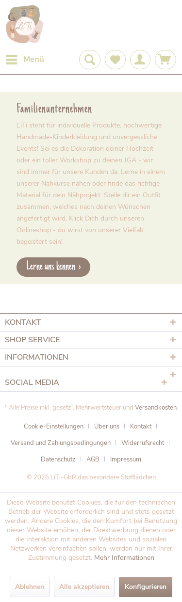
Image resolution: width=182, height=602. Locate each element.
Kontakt (140, 426)
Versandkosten (156, 407)
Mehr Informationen (124, 557)
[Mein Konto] (140, 59)
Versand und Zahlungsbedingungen (61, 443)
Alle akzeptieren (84, 586)
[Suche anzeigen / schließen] (89, 59)
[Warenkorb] (165, 59)
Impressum (125, 459)
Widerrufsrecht (142, 443)
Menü (25, 58)
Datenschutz (58, 459)
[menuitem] (24, 59)
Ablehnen (29, 586)
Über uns (106, 426)
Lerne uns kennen (50, 266)
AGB (92, 459)
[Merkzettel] (115, 59)
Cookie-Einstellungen (53, 426)
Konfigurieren (145, 586)
